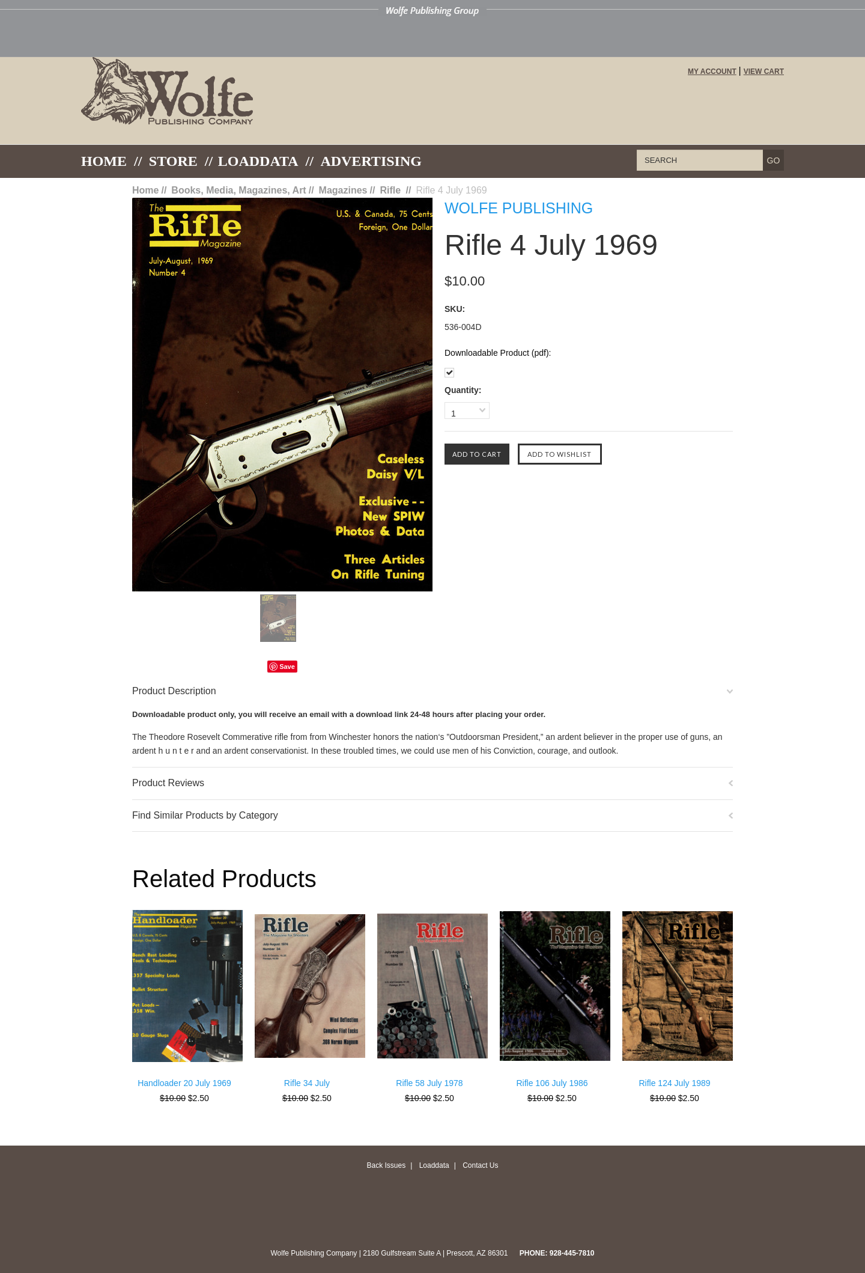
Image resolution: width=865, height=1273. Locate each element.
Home (104, 161)
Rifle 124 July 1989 (674, 1083)
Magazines (343, 190)
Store (173, 161)
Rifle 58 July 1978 (429, 1083)
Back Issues (385, 1165)
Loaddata (434, 1165)
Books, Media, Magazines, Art (238, 190)
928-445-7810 (572, 1253)
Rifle (391, 190)
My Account (712, 71)
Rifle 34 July (307, 1083)
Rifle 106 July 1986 (551, 1083)
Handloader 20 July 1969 (184, 1083)
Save (287, 666)
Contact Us (480, 1165)
